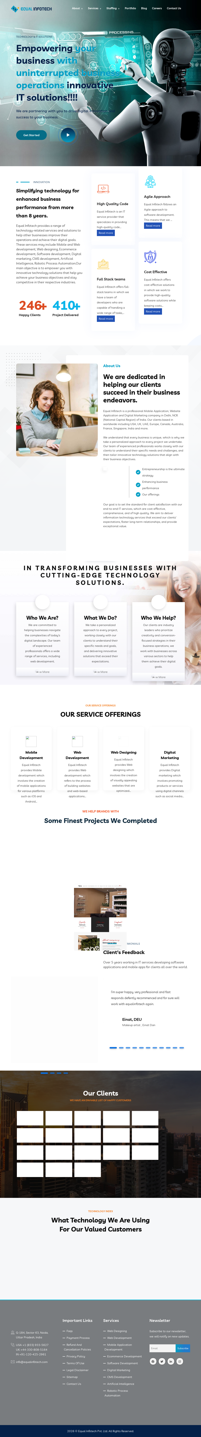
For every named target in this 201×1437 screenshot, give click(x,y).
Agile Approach (157, 196)
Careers (157, 8)
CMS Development (119, 1377)
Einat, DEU (132, 1019)
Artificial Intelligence (120, 1384)
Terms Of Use (75, 1363)
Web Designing (123, 752)
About (76, 8)
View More (42, 672)
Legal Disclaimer (78, 1370)
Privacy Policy (76, 1356)
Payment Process (78, 1338)
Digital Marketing (118, 1370)
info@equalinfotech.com (32, 1362)
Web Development (119, 1338)
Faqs (70, 1331)
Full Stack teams (111, 279)
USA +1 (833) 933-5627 (32, 1345)
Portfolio (130, 8)
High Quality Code (112, 203)
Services (93, 8)
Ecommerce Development (124, 1356)
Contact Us (174, 8)
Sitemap (72, 1377)
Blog (144, 8)
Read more (106, 233)
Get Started (31, 135)
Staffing (111, 8)
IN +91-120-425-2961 (31, 1354)
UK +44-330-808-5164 (31, 1349)
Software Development (122, 1363)
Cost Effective (155, 272)
